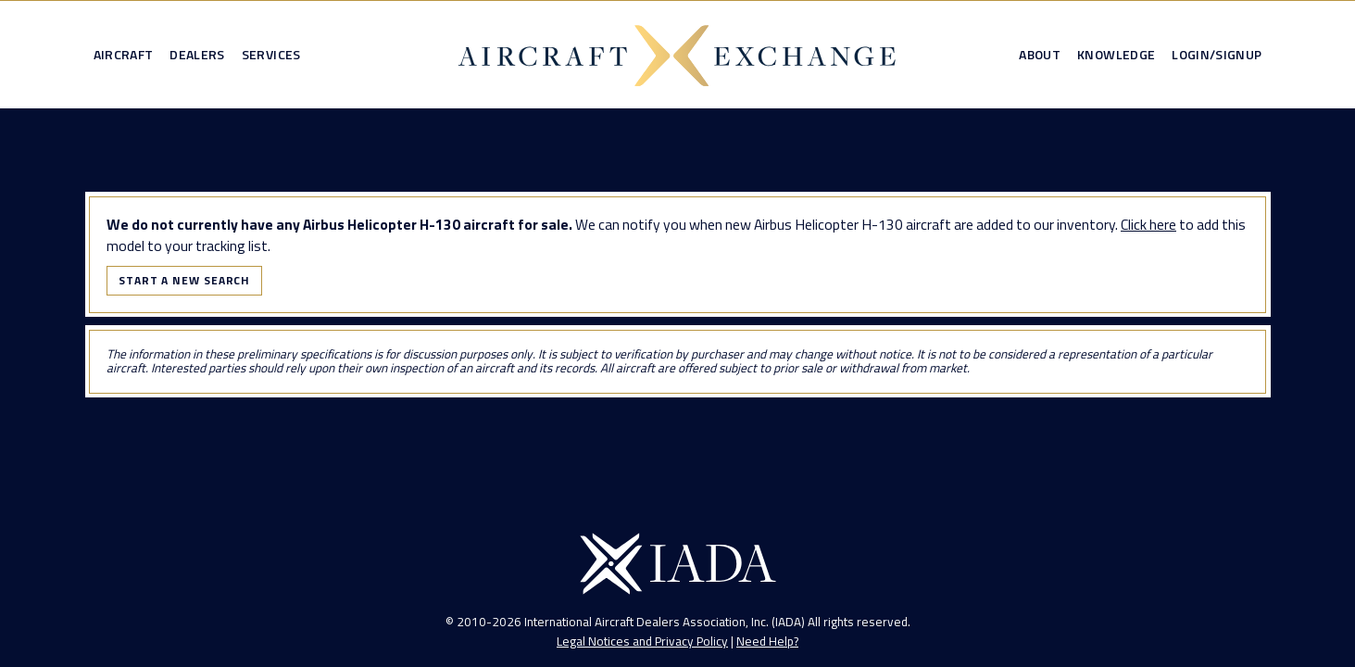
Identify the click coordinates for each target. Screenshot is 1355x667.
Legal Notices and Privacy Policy (642, 641)
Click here (1148, 224)
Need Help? (767, 641)
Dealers (196, 54)
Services (271, 54)
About (1039, 54)
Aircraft (124, 54)
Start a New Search (184, 280)
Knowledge (1116, 54)
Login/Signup (1216, 54)
